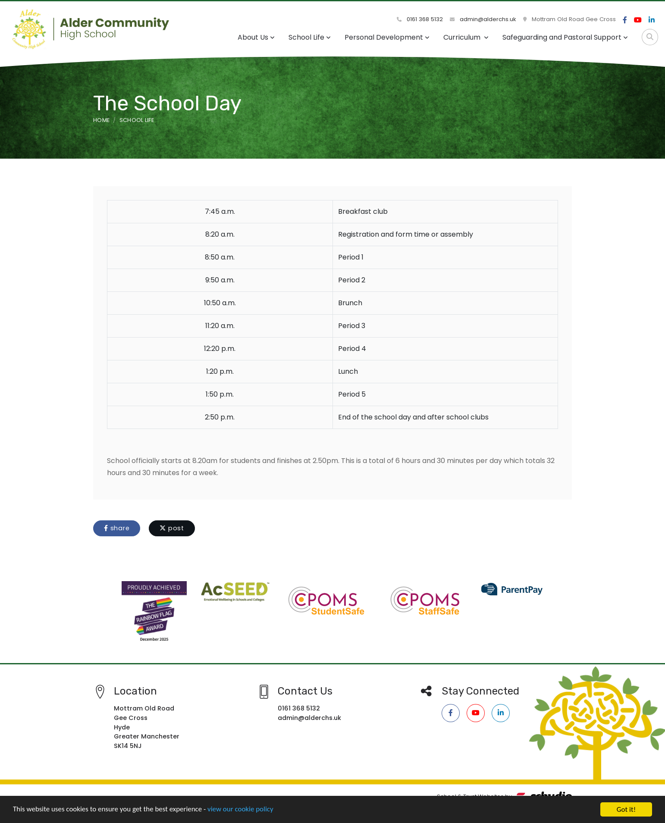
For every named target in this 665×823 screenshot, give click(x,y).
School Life (310, 37)
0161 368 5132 (420, 19)
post (172, 528)
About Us (256, 37)
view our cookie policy (241, 812)
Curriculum (466, 37)
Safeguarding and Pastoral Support (565, 37)
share (116, 528)
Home (101, 120)
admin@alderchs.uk (483, 19)
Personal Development (387, 37)
